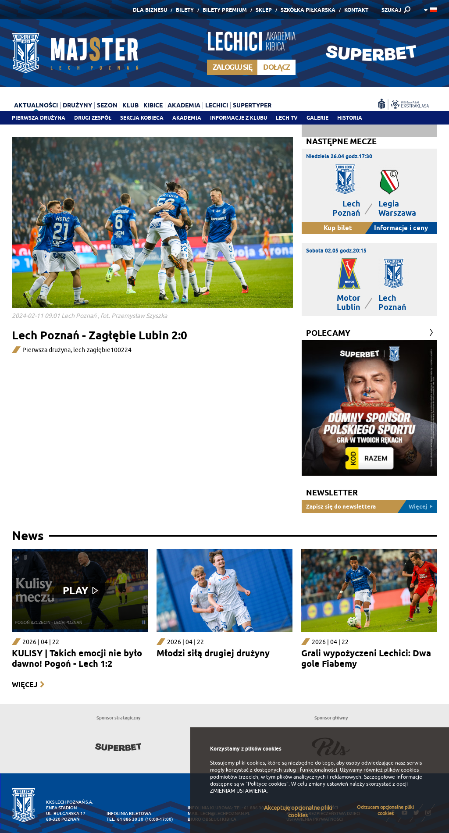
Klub (130, 105)
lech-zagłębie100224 (102, 350)
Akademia (186, 117)
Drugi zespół (92, 117)
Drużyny (77, 105)
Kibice (153, 105)
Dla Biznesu (150, 10)
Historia (349, 117)
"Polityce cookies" (267, 783)
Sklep (264, 10)
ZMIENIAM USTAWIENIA (238, 790)
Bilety (185, 10)
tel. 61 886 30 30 (125, 819)
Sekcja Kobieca (142, 117)
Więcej (24, 684)
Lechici (216, 105)
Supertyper (252, 105)
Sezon (107, 105)
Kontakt (356, 10)
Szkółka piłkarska (308, 10)
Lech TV (287, 117)
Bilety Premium (225, 10)
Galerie (317, 117)
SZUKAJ (391, 10)
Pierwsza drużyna (38, 117)
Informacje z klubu (238, 117)
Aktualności (36, 105)
